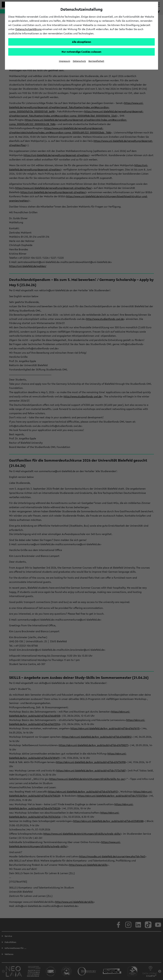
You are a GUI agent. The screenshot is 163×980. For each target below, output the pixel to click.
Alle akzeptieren (81, 42)
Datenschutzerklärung (28, 29)
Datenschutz (79, 61)
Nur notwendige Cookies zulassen (81, 51)
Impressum (64, 61)
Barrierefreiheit (96, 61)
